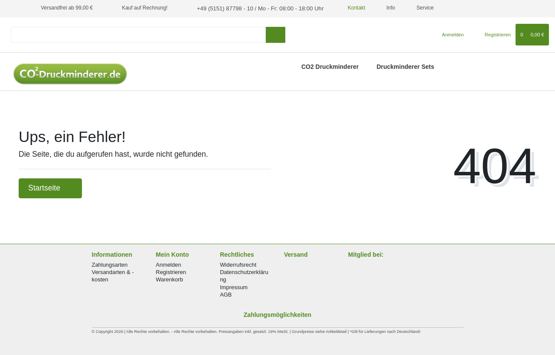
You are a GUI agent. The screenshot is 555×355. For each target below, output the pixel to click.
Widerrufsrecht (238, 264)
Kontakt (345, 8)
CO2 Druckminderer (330, 65)
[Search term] (138, 34)
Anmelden (168, 264)
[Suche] (275, 34)
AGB (226, 293)
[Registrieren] (493, 34)
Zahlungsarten (110, 264)
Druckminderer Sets (405, 65)
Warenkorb (169, 279)
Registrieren (171, 271)
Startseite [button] (50, 187)
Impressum (234, 286)
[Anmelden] (449, 34)
